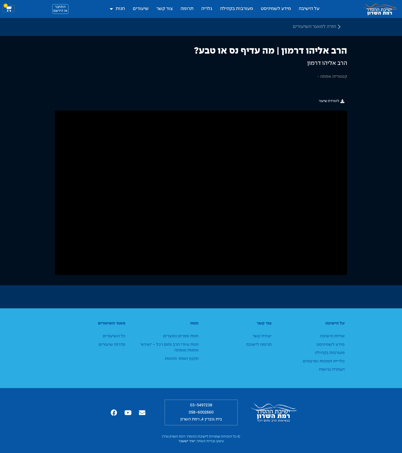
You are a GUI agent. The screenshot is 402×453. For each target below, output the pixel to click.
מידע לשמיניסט (276, 9)
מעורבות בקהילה (236, 9)
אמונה (325, 76)
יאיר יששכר (186, 441)
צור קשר (164, 9)
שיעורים (141, 9)
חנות (117, 9)
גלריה (206, 9)
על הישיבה (309, 9)
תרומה (187, 9)
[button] (331, 101)
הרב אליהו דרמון (327, 63)
